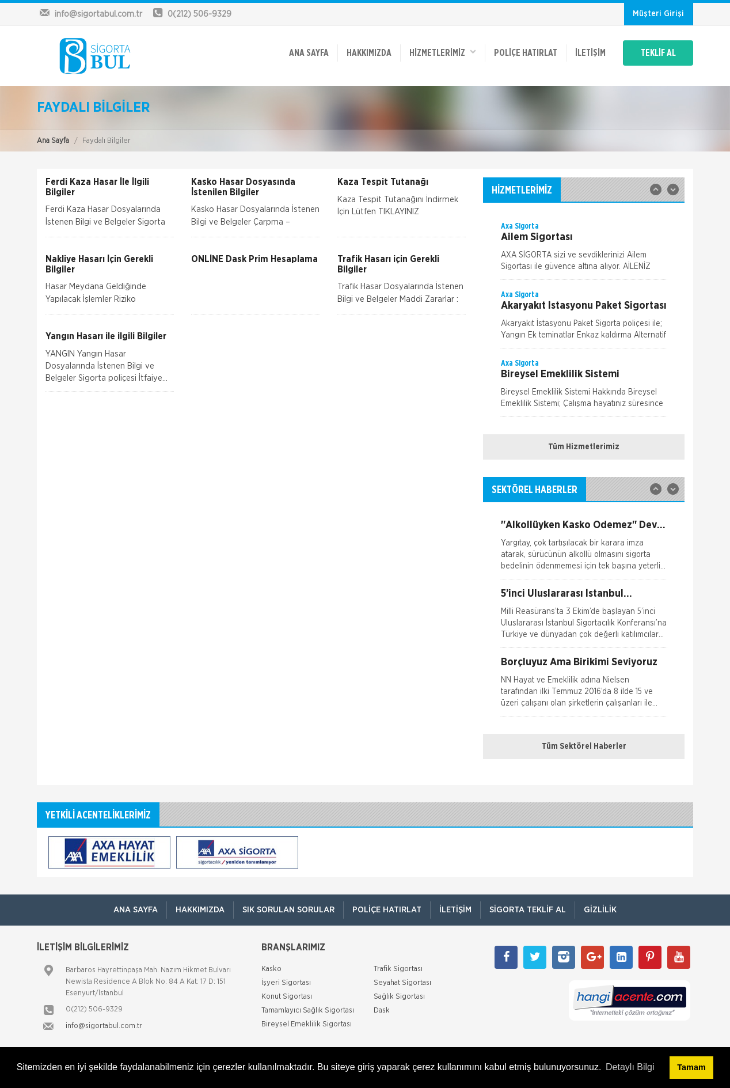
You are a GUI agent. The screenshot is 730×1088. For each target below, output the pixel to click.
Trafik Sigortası (398, 969)
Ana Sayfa (53, 141)
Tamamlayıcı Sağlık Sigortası (307, 1010)
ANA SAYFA (309, 53)
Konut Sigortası (286, 996)
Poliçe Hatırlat (525, 53)
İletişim (590, 53)
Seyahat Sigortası (402, 983)
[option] (583, 250)
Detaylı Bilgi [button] (630, 1067)
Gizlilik (600, 909)
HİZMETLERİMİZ (442, 52)
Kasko (271, 969)
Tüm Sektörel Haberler (584, 746)
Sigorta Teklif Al (527, 909)
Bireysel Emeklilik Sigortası (306, 1024)
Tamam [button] (691, 1067)
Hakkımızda (369, 53)
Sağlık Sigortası (399, 996)
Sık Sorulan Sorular (288, 909)
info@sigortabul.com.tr (104, 1026)
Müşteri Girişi (658, 14)
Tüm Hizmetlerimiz (583, 447)
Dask (382, 1010)
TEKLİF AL (658, 53)
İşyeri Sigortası (286, 983)
